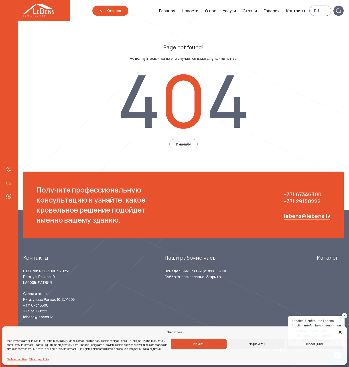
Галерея (272, 10)
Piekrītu (199, 344)
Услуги (229, 10)
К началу (183, 144)
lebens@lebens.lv (307, 215)
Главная (167, 10)
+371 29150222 (302, 201)
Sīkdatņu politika (17, 359)
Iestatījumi (314, 344)
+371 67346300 (303, 194)
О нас (210, 10)
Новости (190, 10)
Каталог (114, 10)
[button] (340, 332)
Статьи (250, 10)
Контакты (295, 10)
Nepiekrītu (257, 344)
